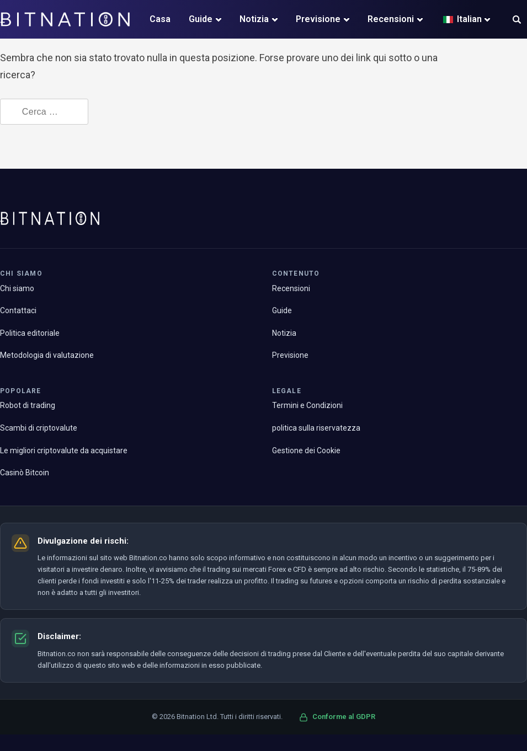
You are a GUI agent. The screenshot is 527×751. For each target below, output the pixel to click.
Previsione (318, 19)
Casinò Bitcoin (24, 472)
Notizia (254, 19)
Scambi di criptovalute (38, 427)
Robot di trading (27, 405)
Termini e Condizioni (307, 405)
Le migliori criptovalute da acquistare (63, 450)
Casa (160, 19)
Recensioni (391, 19)
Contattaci (18, 310)
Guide (200, 19)
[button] (516, 20)
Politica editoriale (30, 333)
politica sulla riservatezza (316, 427)
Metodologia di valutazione (47, 355)
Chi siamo (17, 288)
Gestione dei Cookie (306, 450)
